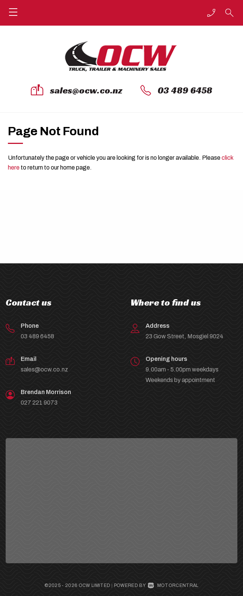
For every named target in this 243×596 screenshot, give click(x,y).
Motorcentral (173, 585)
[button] (211, 13)
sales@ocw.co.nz (86, 90)
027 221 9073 (39, 402)
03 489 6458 (185, 90)
